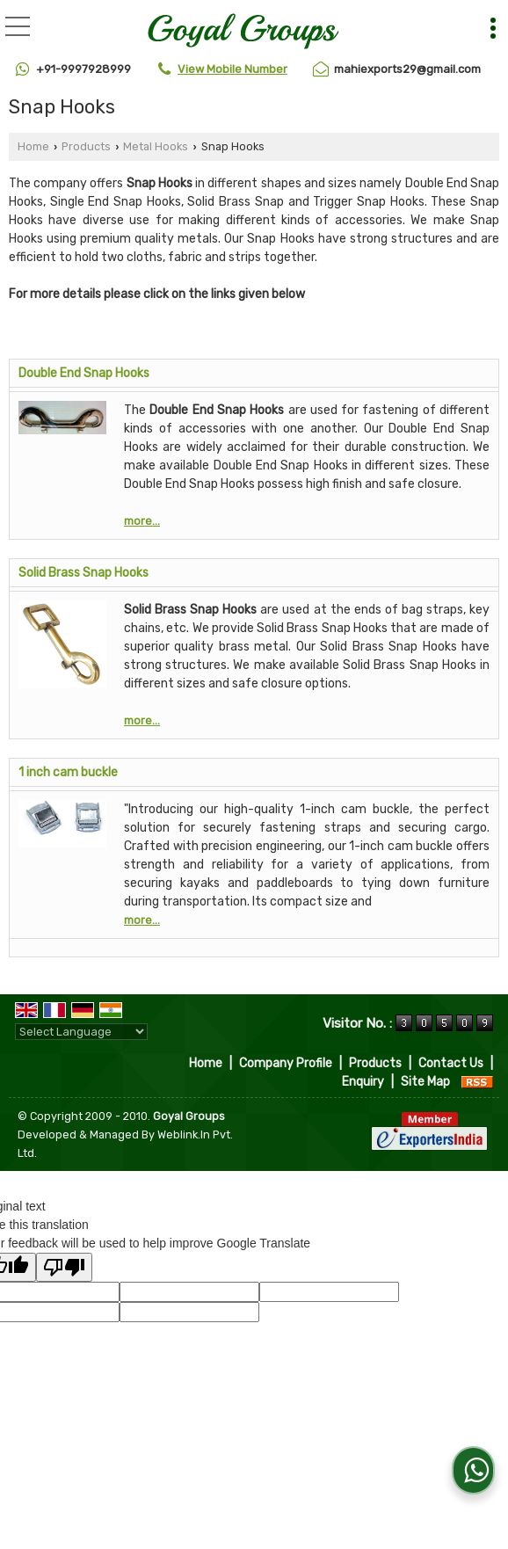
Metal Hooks (155, 146)
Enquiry (363, 1081)
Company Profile (285, 1063)
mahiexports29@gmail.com (407, 69)
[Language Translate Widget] (81, 1031)
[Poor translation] (64, 1267)
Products (86, 146)
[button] (232, 69)
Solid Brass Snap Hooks (83, 572)
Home (33, 146)
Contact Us (450, 1063)
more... (142, 520)
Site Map (425, 1081)
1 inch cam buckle (68, 772)
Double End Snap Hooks (83, 373)
